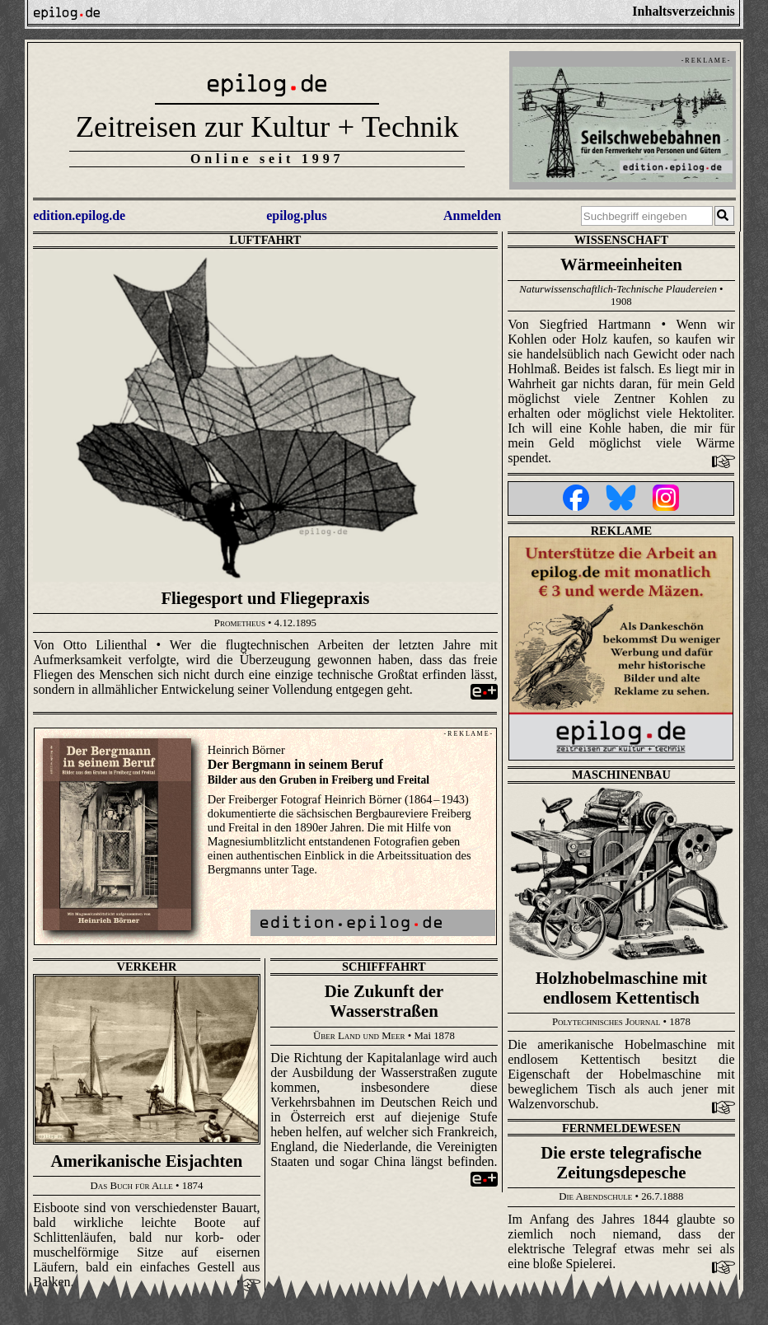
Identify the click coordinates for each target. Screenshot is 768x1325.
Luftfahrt (265, 239)
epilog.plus (296, 215)
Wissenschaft (621, 239)
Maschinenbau (621, 774)
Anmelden (472, 215)
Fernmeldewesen (621, 1128)
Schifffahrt (384, 966)
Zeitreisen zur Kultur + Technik (267, 126)
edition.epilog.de (79, 215)
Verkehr (147, 966)
